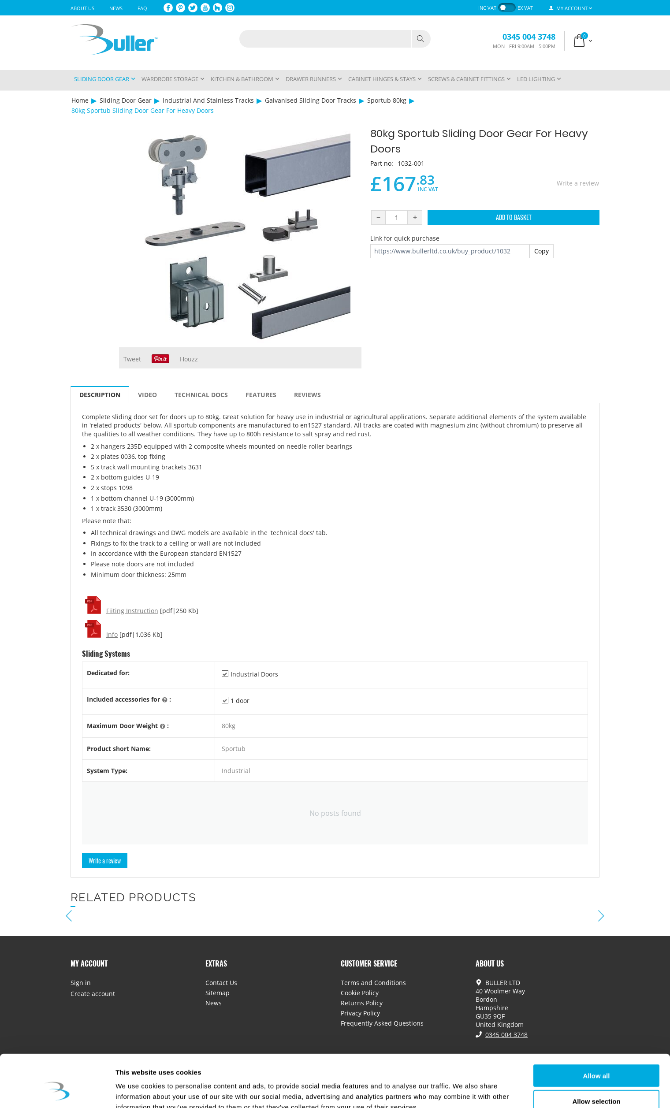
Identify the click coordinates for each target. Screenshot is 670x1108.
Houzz (189, 359)
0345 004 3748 (528, 37)
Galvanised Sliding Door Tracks (310, 100)
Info (112, 634)
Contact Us (221, 982)
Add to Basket (514, 217)
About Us (82, 8)
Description (99, 394)
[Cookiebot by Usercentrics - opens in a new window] (57, 1090)
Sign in (81, 982)
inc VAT (487, 7)
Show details (462, 1090)
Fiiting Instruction (132, 610)
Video (147, 394)
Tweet (132, 359)
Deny (596, 1082)
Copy (541, 251)
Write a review (578, 183)
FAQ (142, 8)
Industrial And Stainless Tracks (208, 100)
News (116, 8)
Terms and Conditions (373, 982)
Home (80, 100)
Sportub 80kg (386, 100)
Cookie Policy (360, 993)
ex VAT (525, 7)
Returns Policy (362, 1003)
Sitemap (217, 993)
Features (261, 394)
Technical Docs (201, 394)
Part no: (381, 163)
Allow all (596, 1030)
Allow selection (596, 1056)
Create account (93, 993)
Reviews (307, 394)
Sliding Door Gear (126, 100)
